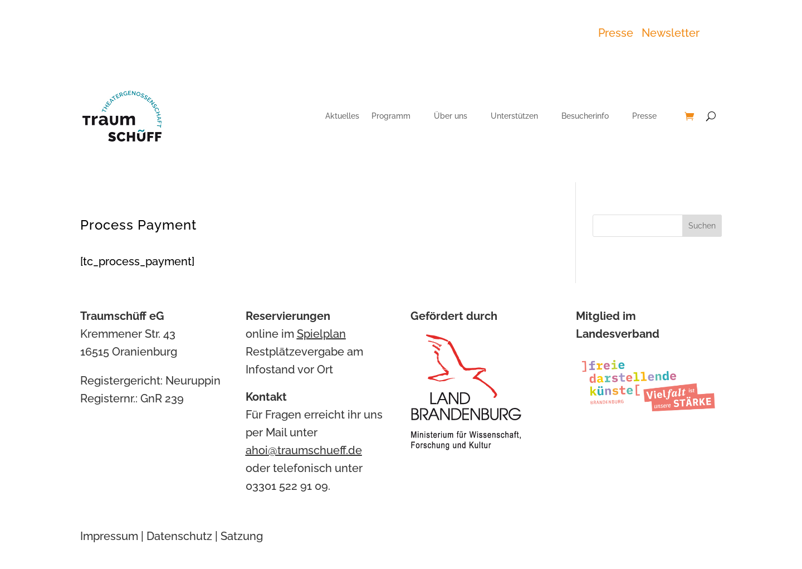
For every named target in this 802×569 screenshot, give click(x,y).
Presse (618, 33)
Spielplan (321, 334)
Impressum (109, 536)
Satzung (242, 536)
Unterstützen (514, 115)
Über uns (450, 115)
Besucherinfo (585, 115)
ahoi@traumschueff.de (304, 450)
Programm (390, 115)
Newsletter (671, 33)
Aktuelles (342, 115)
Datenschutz (179, 536)
